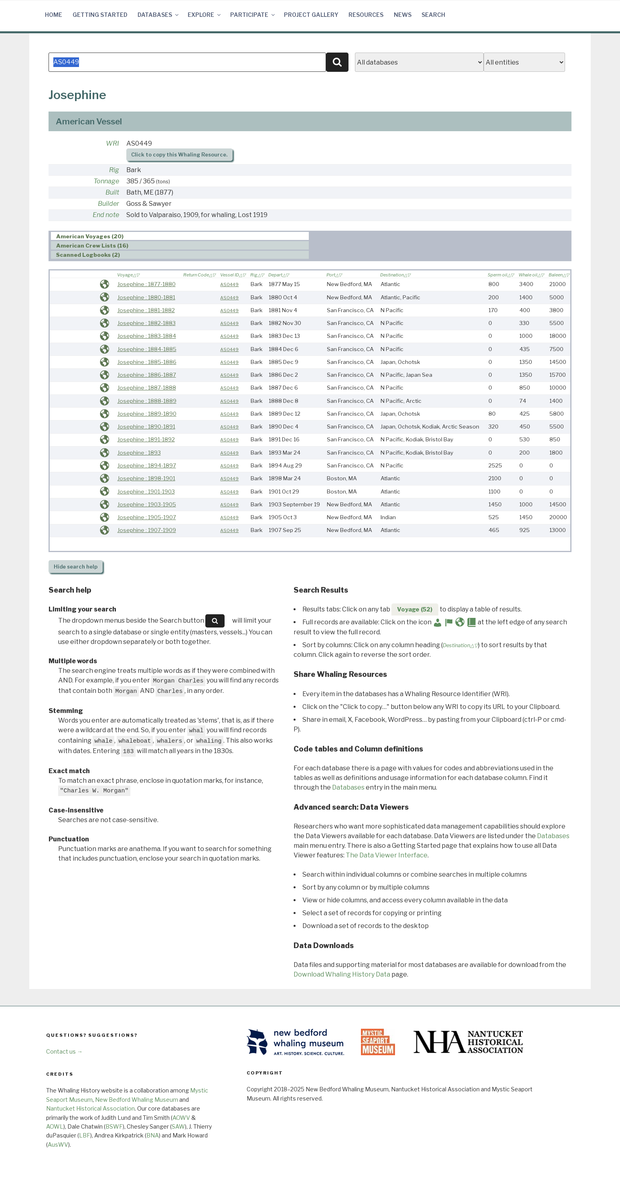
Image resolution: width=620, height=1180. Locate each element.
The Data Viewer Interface (387, 855)
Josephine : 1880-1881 (146, 297)
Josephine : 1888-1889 (147, 401)
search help (75, 567)
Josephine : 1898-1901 (146, 478)
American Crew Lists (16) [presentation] (92, 245)
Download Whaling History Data (342, 974)
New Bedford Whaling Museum (136, 1099)
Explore (205, 14)
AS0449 (229, 284)
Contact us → (64, 1051)
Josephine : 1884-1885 (147, 349)
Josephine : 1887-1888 (147, 387)
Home (53, 14)
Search (433, 14)
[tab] (180, 236)
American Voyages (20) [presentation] (90, 236)
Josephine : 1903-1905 (147, 504)
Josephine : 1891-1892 (146, 439)
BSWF (114, 1126)
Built (112, 192)
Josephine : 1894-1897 (147, 465)
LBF (84, 1135)
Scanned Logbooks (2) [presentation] (88, 255)
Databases (159, 14)
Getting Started (100, 14)
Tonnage (106, 181)
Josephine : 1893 (139, 452)
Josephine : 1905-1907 (147, 517)
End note (106, 215)
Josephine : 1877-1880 (147, 284)
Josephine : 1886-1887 (147, 375)
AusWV (58, 1144)
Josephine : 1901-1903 (146, 491)
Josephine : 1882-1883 (147, 323)
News (402, 14)
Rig (114, 170)
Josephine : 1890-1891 (146, 426)
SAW (178, 1126)
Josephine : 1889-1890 (147, 413)
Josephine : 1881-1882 (146, 310)
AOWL (54, 1126)
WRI (112, 143)
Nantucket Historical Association (90, 1108)
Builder (108, 203)
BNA (152, 1135)
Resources (365, 14)
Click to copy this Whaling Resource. (179, 155)
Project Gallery (311, 14)
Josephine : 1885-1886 (147, 362)
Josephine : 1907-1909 (147, 530)
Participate (253, 14)
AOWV (181, 1117)
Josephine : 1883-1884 (147, 336)
